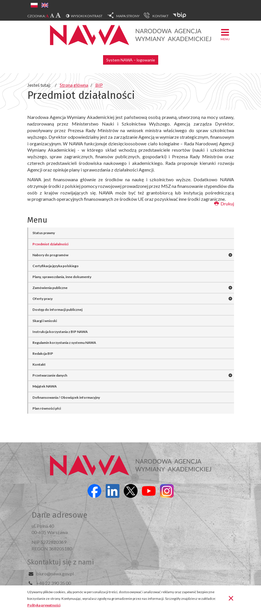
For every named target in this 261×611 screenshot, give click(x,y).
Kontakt (39, 364)
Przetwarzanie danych (49, 375)
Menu (225, 34)
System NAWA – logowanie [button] (130, 59)
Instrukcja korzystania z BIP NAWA (60, 331)
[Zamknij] (231, 598)
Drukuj (224, 203)
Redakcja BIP (42, 353)
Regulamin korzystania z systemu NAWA (64, 342)
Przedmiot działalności (50, 244)
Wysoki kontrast (87, 16)
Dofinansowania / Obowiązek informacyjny (66, 397)
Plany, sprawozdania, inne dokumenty (61, 277)
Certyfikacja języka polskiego (55, 266)
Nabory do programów (50, 255)
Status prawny (43, 233)
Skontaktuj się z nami (60, 562)
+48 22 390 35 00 (53, 583)
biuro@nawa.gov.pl (55, 573)
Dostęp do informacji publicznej (57, 309)
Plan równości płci (46, 408)
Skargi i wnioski (44, 321)
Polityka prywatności (43, 605)
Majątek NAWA (44, 386)
